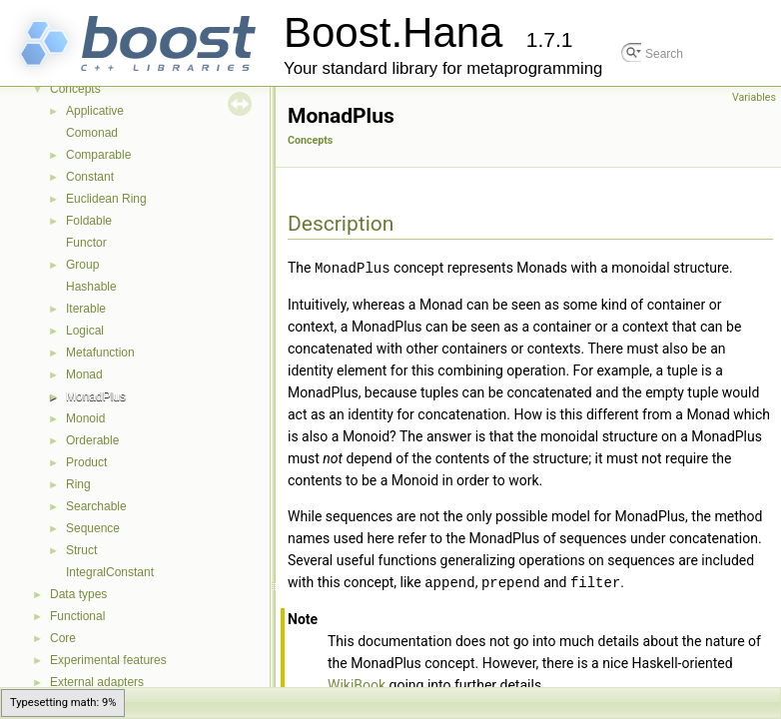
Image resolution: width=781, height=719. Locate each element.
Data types (78, 594)
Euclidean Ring (106, 199)
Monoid (85, 418)
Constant (90, 177)
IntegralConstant (110, 572)
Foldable (89, 221)
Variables (754, 97)
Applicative (95, 111)
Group (82, 265)
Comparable (98, 155)
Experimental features (108, 660)
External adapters (97, 682)
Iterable (86, 309)
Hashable (91, 287)
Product (86, 462)
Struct (81, 550)
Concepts (75, 89)
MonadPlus (96, 396)
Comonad (92, 133)
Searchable (96, 506)
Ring (78, 484)
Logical (85, 331)
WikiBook (357, 683)
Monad (84, 374)
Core (63, 638)
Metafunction (100, 353)
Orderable (92, 440)
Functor (86, 243)
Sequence (93, 528)
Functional (77, 616)
